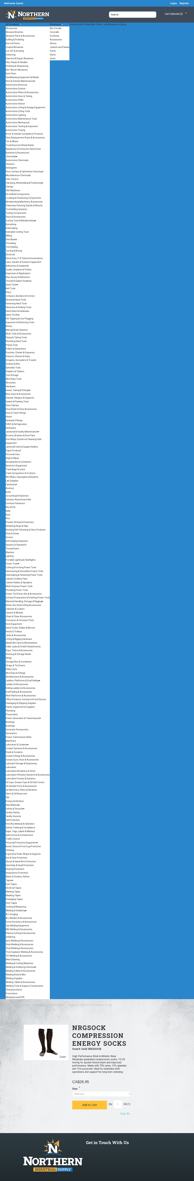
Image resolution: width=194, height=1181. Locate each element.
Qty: (111, 1103)
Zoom (62, 1056)
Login (173, 3)
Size (74, 1088)
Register (184, 3)
